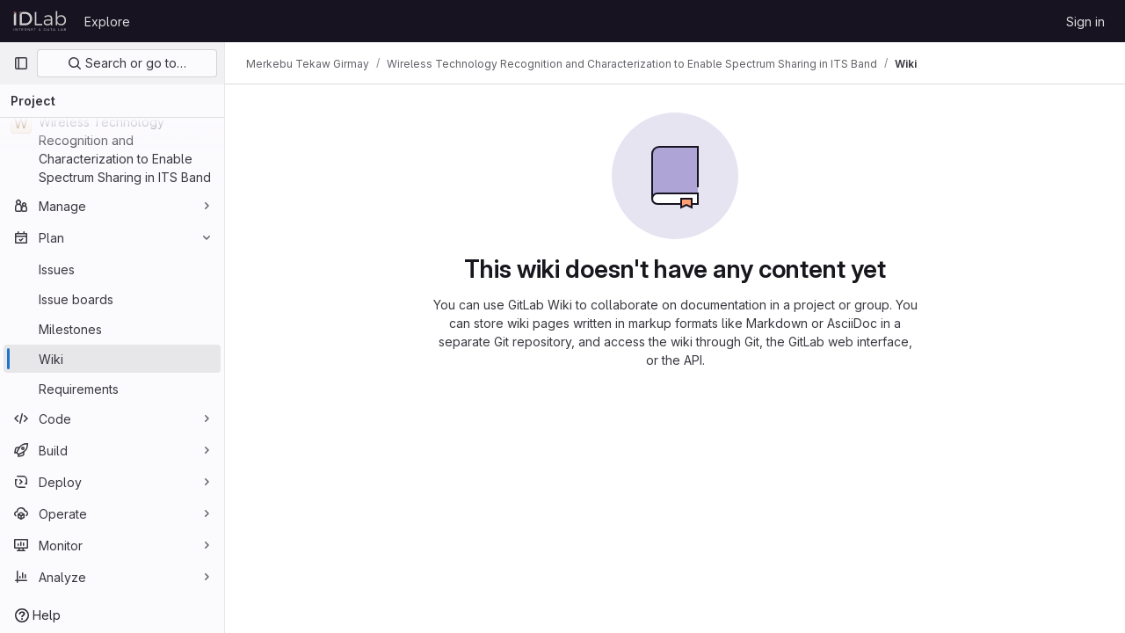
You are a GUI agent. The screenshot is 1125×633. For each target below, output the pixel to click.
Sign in (1085, 21)
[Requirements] (112, 389)
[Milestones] (112, 329)
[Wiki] (112, 359)
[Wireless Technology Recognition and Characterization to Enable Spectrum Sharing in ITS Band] (112, 149)
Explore (107, 21)
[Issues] (112, 269)
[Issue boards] (112, 299)
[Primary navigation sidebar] (21, 63)
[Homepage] (40, 21)
